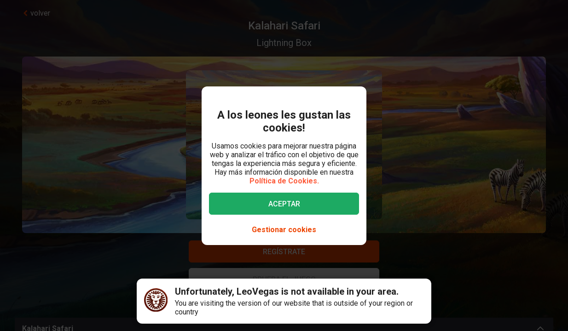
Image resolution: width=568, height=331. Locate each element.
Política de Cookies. (284, 181)
